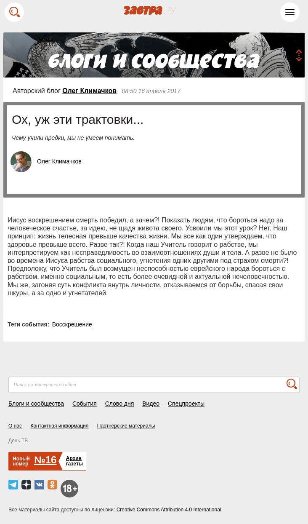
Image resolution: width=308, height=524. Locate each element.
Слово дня (119, 403)
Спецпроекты (186, 403)
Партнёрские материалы (126, 426)
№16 (45, 459)
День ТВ (18, 441)
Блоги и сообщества (36, 403)
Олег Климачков (89, 90)
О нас (15, 426)
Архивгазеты (74, 461)
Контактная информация (59, 426)
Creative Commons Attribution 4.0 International (169, 510)
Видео (150, 403)
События (84, 403)
